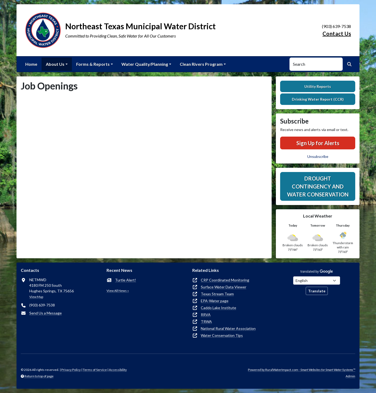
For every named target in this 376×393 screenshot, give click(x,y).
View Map (36, 297)
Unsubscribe (317, 156)
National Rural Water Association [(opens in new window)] (228, 328)
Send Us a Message (45, 313)
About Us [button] (55, 64)
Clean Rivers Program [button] (201, 64)
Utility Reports (317, 86)
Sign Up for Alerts (317, 143)
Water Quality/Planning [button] (144, 64)
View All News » (118, 291)
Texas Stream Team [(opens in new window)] (217, 294)
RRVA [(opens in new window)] (206, 314)
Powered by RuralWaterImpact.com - (301, 370)
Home (31, 64)
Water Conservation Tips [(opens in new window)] (222, 335)
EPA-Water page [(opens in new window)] (214, 300)
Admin (350, 376)
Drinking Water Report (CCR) (318, 99)
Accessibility (118, 370)
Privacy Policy (71, 370)
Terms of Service (95, 370)
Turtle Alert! (125, 280)
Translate (316, 291)
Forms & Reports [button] (93, 64)
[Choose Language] (316, 280)
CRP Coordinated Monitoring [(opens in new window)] (225, 280)
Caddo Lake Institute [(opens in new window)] (218, 307)
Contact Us (336, 33)
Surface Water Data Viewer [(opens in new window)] (223, 287)
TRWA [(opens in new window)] (206, 321)
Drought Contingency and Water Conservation (318, 186)
